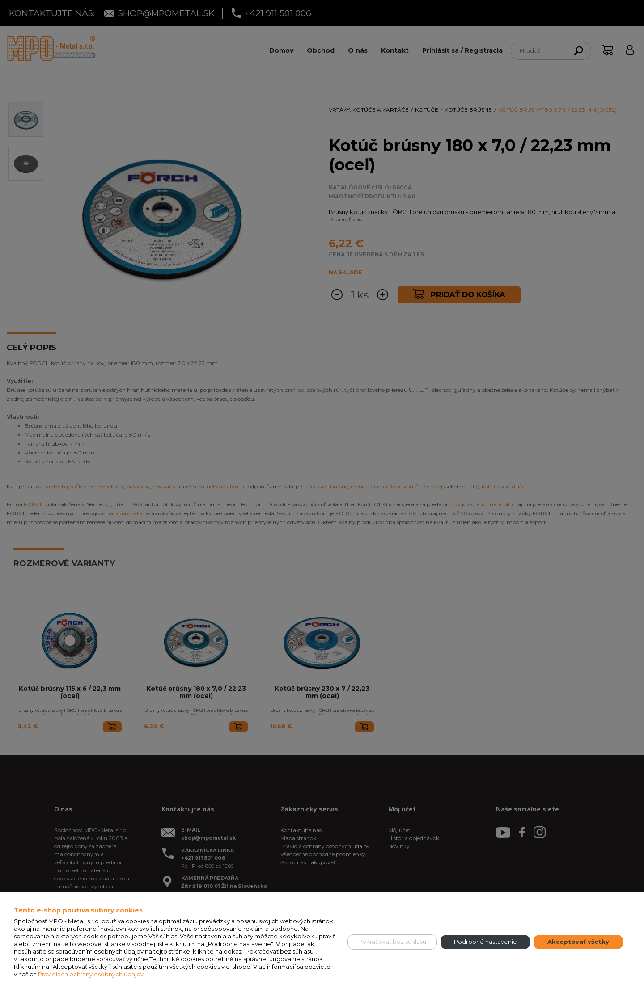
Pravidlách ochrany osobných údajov (91, 974)
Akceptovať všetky (578, 941)
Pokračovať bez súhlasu (392, 941)
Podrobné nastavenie (485, 941)
